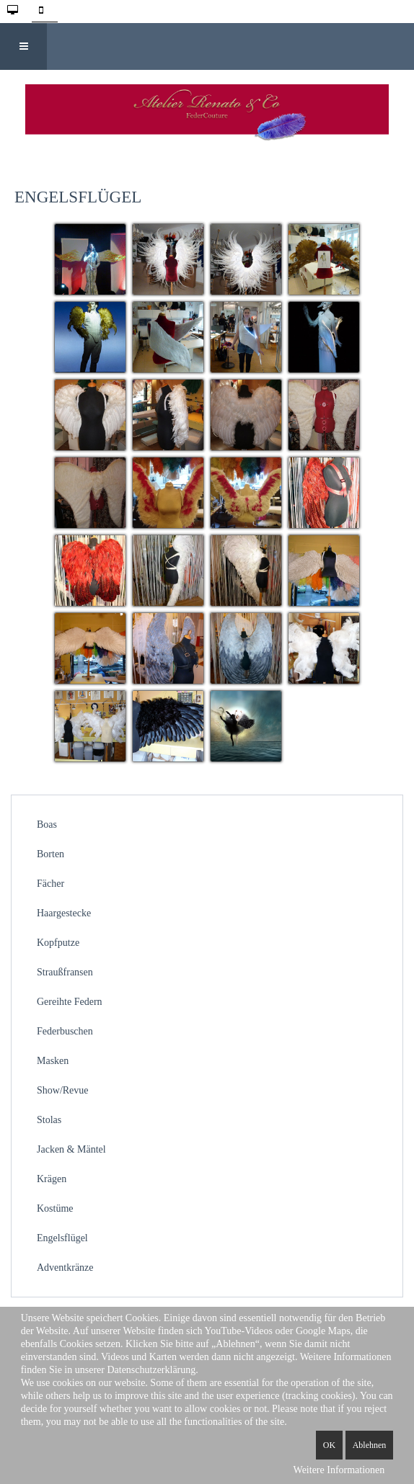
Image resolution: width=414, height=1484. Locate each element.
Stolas (49, 1119)
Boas (47, 824)
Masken (53, 1060)
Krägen (51, 1179)
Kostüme (55, 1208)
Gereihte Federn (69, 1001)
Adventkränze (65, 1267)
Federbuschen (65, 1031)
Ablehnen (370, 1445)
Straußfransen (65, 972)
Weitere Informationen (339, 1470)
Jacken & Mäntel (71, 1149)
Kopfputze (58, 942)
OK (329, 1445)
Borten (50, 854)
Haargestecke (64, 913)
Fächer (50, 883)
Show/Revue (63, 1090)
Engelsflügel (62, 1238)
